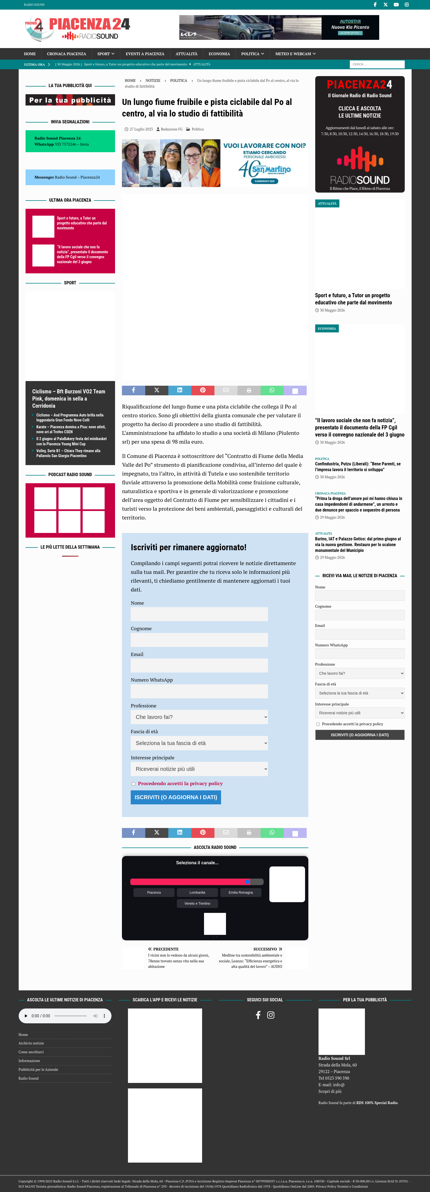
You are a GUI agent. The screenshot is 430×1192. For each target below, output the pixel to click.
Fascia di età (144, 731)
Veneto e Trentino (197, 903)
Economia (219, 53)
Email (137, 654)
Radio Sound (34, 5)
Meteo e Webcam (293, 53)
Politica (250, 53)
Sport (103, 53)
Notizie (153, 80)
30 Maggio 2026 (332, 310)
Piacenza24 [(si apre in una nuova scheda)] (90, 177)
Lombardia (197, 892)
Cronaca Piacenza (66, 53)
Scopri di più (330, 1091)
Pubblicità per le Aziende (38, 1069)
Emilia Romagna (241, 892)
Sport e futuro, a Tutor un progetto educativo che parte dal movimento (82, 223)
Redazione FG (172, 129)
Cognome (141, 628)
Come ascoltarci (31, 1051)
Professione (143, 705)
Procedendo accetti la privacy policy (180, 783)
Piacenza (154, 892)
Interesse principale (152, 757)
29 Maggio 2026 (332, 517)
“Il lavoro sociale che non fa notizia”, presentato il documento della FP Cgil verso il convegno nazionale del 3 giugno (360, 427)
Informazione (29, 1060)
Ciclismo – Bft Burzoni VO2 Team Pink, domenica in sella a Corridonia (68, 398)
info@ (339, 1084)
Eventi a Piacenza (145, 53)
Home (30, 53)
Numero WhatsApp (152, 679)
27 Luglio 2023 (141, 129)
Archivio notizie (31, 1043)
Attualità (187, 53)
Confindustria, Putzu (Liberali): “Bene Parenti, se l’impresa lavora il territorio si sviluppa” (358, 466)
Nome (137, 602)
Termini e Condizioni (352, 1186)
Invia (84, 144)
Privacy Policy (326, 1186)
